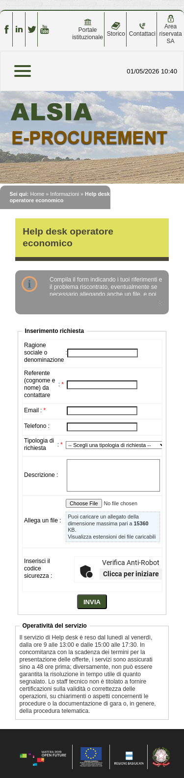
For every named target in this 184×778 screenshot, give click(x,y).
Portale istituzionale (87, 29)
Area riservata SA (170, 30)
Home (37, 194)
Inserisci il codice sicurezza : (38, 568)
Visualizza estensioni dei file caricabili (112, 537)
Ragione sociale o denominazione (44, 352)
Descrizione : (41, 475)
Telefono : (37, 426)
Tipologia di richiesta (39, 444)
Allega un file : (42, 520)
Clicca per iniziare (131, 574)
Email (31, 410)
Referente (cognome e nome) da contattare (39, 384)
